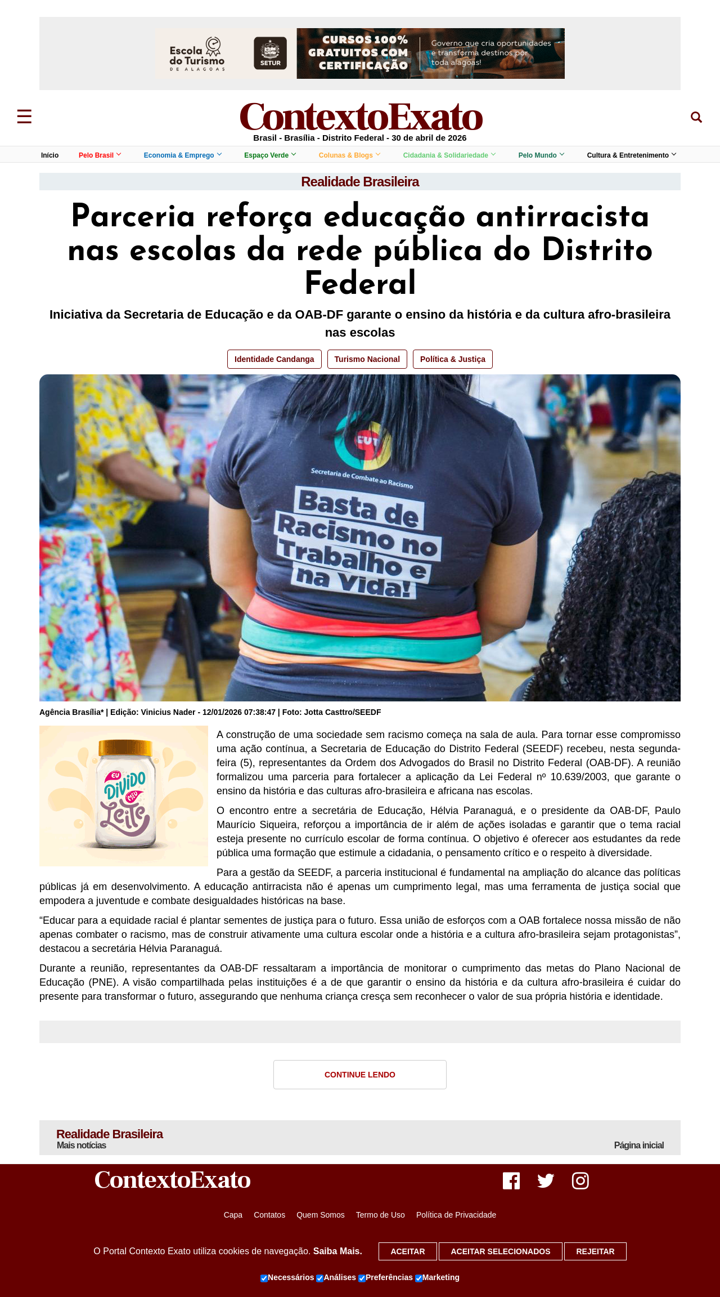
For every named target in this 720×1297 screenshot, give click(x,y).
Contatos (269, 1214)
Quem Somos (320, 1214)
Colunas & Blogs (349, 155)
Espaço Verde (269, 155)
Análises (336, 1278)
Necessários (287, 1278)
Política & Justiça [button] (452, 359)
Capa (233, 1214)
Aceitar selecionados (500, 1251)
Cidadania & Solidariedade (449, 155)
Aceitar (407, 1251)
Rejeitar (595, 1251)
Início (49, 155)
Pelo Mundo (541, 155)
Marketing (437, 1278)
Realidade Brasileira (359, 181)
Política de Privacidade (456, 1214)
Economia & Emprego (182, 155)
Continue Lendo (360, 1074)
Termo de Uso (380, 1214)
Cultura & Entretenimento (631, 155)
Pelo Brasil (99, 155)
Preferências (385, 1278)
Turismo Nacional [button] (367, 359)
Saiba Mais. (337, 1251)
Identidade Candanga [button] (274, 359)
